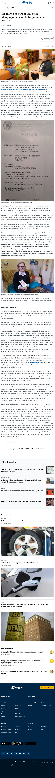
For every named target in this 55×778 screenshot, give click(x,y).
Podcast (3, 714)
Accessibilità (18, 761)
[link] (27, 2)
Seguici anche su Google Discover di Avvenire (27, 448)
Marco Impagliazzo (7, 676)
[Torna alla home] (2, 7)
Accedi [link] (51, 3)
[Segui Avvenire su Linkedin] (16, 753)
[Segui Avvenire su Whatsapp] (20, 753)
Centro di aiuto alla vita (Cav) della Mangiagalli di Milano (22, 90)
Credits (34, 761)
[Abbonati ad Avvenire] (47, 687)
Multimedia (18, 714)
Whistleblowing (27, 761)
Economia (17, 702)
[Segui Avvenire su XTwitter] (11, 753)
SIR (28, 726)
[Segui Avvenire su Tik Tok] (28, 753)
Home (2, 700)
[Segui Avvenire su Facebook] (3, 753)
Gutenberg (30, 705)
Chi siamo (4, 726)
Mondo (3, 708)
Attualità (3, 702)
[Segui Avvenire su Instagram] (7, 753)
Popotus (43, 700)
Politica (3, 705)
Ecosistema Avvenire (6, 729)
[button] (2, 3)
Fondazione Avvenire (6, 732)
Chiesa (3, 716)
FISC (42, 729)
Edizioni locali (31, 700)
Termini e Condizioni (4, 762)
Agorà (2, 711)
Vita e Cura (18, 705)
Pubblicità (17, 729)
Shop (16, 732)
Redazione (17, 726)
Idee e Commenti (19, 700)
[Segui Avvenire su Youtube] (24, 753)
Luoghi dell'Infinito (46, 705)
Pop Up (43, 702)
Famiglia (17, 708)
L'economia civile (32, 702)
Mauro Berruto (6, 654)
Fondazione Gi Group (35, 362)
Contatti (3, 735)
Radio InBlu (44, 726)
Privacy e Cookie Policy (11, 763)
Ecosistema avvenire (20, 716)
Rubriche (17, 711)
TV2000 (30, 729)
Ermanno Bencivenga (8, 665)
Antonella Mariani (7, 25)
